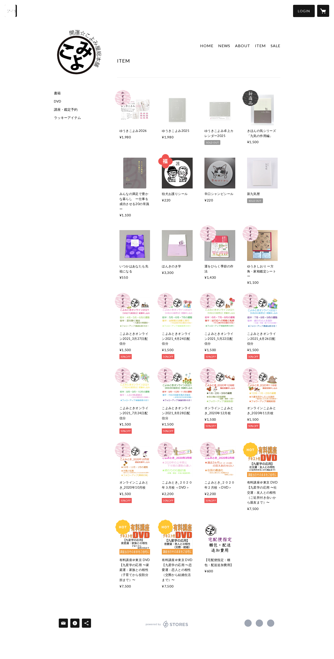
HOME (206, 45)
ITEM (260, 45)
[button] (304, 11)
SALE (275, 45)
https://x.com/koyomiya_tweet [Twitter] (259, 623)
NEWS (224, 45)
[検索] (11, 11)
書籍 (57, 93)
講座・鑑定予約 (66, 109)
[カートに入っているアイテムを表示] (323, 11)
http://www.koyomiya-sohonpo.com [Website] (270, 623)
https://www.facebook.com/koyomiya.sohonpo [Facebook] (248, 623)
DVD (57, 101)
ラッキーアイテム (67, 117)
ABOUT (242, 45)
